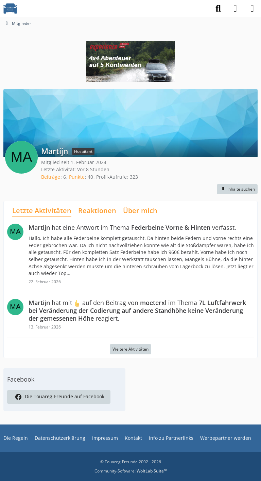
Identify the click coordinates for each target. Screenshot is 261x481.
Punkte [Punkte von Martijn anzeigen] (77, 177)
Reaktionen (97, 210)
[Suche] (218, 8)
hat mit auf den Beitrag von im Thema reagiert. (137, 310)
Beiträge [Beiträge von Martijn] (50, 177)
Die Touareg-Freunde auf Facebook (58, 397)
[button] (237, 189)
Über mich (140, 210)
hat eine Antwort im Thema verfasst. (132, 227)
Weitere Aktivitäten (130, 349)
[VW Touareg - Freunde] (10, 8)
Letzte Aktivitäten (41, 210)
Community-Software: (130, 471)
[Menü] (252, 8)
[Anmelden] (235, 8)
